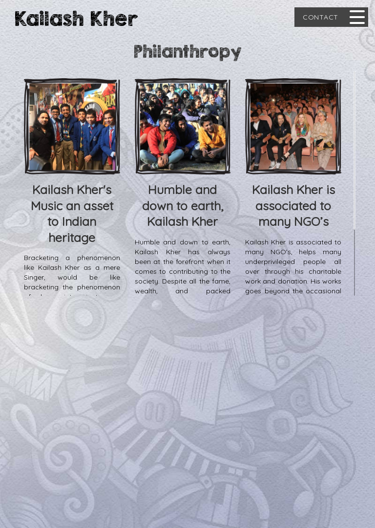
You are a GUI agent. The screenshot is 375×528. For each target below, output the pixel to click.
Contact (320, 17)
